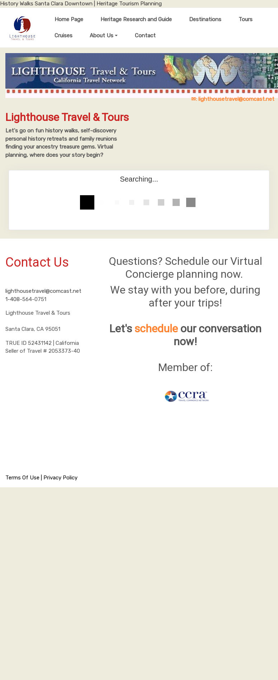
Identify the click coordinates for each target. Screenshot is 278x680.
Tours (246, 19)
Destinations (205, 19)
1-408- (13, 299)
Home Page (69, 19)
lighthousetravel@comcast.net (43, 291)
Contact (145, 35)
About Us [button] (101, 35)
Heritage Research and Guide (136, 19)
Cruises (63, 35)
